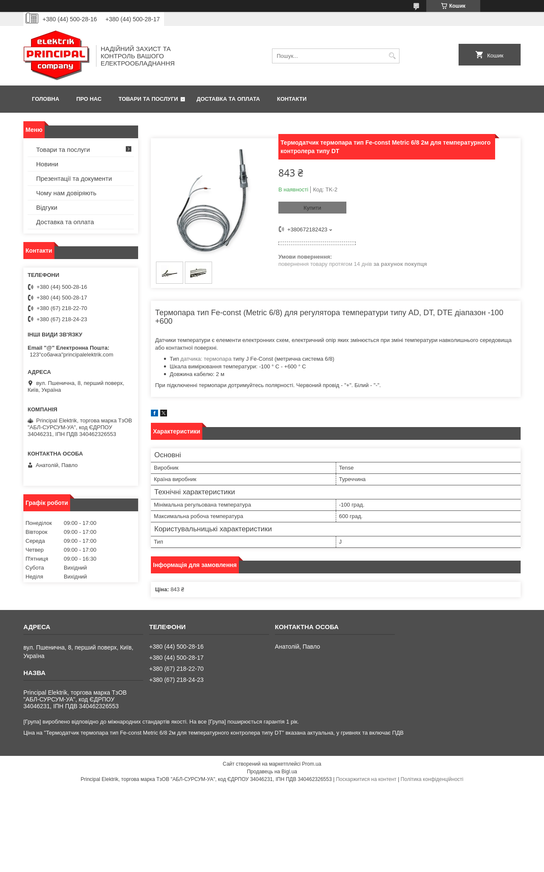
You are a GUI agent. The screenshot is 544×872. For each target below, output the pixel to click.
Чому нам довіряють (66, 193)
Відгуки (46, 207)
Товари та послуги (148, 99)
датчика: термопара (206, 359)
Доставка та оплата (228, 99)
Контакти (292, 99)
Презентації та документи (74, 178)
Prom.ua (311, 764)
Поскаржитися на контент (366, 779)
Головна (45, 99)
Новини (47, 164)
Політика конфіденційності (432, 779)
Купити (312, 208)
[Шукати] (392, 55)
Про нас (88, 99)
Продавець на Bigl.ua (272, 772)
